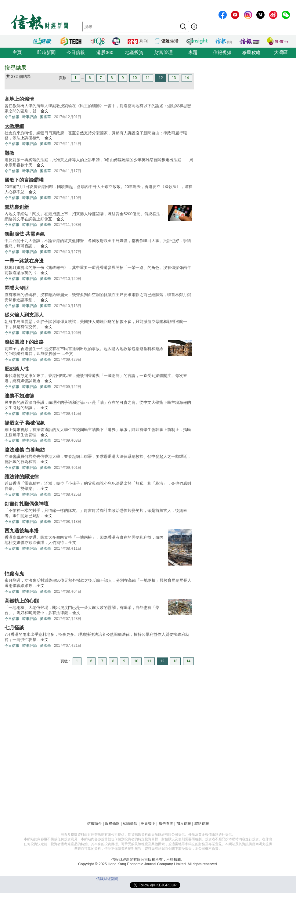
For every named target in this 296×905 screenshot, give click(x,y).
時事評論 (29, 117)
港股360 (104, 52)
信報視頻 (222, 52)
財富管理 (163, 52)
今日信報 (76, 52)
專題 (192, 52)
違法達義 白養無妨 (25, 449)
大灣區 (281, 52)
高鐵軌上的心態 (22, 600)
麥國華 (45, 117)
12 (161, 78)
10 (135, 78)
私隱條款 (130, 823)
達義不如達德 (19, 395)
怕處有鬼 (14, 573)
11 (148, 78)
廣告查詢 (166, 823)
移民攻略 (251, 52)
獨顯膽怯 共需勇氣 (25, 234)
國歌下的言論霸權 (24, 180)
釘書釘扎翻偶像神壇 (27, 503)
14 (187, 78)
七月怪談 (14, 627)
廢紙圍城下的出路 (24, 342)
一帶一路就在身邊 (24, 260)
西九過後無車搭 (22, 530)
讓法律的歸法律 (22, 476)
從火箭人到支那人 (24, 314)
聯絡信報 (201, 823)
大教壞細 (14, 126)
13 (174, 78)
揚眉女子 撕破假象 (25, 422)
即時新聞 (46, 52)
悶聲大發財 (17, 288)
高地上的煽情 (19, 99)
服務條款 (112, 823)
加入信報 (183, 823)
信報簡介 (94, 823)
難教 (9, 153)
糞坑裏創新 (17, 207)
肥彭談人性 (17, 368)
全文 (45, 111)
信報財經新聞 (107, 879)
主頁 (17, 52)
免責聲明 (148, 823)
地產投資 (134, 52)
